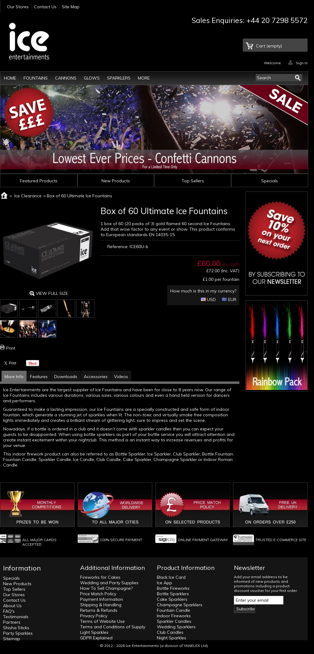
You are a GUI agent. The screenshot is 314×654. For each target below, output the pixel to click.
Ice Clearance (28, 196)
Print (10, 348)
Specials (269, 181)
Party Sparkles (18, 633)
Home (10, 78)
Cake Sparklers (172, 599)
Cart (269, 46)
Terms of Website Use (102, 621)
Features (39, 376)
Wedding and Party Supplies (109, 582)
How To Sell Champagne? (106, 588)
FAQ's (9, 611)
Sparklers (119, 78)
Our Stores (18, 6)
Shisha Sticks (16, 627)
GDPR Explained (96, 638)
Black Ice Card (171, 577)
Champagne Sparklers (179, 605)
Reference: (117, 246)
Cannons (65, 78)
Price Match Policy (98, 593)
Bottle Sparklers (173, 593)
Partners (11, 622)
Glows (92, 78)
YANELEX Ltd (195, 645)
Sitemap (11, 638)
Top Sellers (193, 181)
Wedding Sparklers (176, 627)
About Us (12, 605)
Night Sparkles (171, 638)
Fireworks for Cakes (100, 577)
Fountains (36, 78)
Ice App (164, 582)
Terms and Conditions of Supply (112, 627)
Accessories (96, 376)
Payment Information (101, 599)
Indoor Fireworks (174, 616)
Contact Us (45, 6)
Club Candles (170, 632)
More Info (14, 376)
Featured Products (38, 181)
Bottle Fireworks (173, 588)
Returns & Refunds (98, 610)
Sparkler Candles (174, 621)
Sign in (302, 63)
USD (208, 299)
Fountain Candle (173, 610)
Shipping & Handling (100, 605)
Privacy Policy (93, 616)
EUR (229, 299)
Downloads (65, 376)
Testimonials (15, 616)
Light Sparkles (94, 632)
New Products (116, 181)
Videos (121, 376)
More (144, 78)
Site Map (70, 6)
